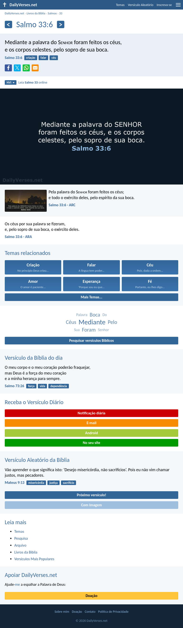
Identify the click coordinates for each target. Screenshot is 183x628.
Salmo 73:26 (14, 386)
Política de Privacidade (113, 612)
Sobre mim (62, 612)
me (17, 584)
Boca (95, 314)
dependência (58, 386)
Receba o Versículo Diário (34, 402)
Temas (120, 5)
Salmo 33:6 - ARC (62, 205)
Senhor (103, 329)
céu (53, 57)
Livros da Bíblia (35, 13)
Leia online (32, 82)
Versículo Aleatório (140, 5)
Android (91, 433)
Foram (89, 330)
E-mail (91, 423)
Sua (77, 329)
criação (30, 57)
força (31, 386)
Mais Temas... (91, 297)
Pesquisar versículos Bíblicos (91, 340)
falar (43, 57)
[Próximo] (60, 24)
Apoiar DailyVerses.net (31, 574)
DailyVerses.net (14, 13)
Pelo (112, 322)
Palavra (81, 314)
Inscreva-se (164, 5)
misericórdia (36, 483)
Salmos (52, 13)
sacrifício (68, 483)
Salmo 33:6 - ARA (18, 236)
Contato (90, 612)
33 (60, 13)
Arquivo (20, 545)
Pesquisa (21, 538)
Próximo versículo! (91, 495)
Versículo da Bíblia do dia (34, 357)
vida (42, 386)
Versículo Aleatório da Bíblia (37, 459)
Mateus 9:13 (14, 482)
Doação (91, 595)
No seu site (91, 442)
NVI (11, 82)
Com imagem (91, 505)
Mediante (92, 322)
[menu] (178, 6)
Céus (71, 322)
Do (104, 314)
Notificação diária (92, 413)
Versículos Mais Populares (34, 559)
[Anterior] (8, 24)
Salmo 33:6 (13, 57)
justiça (53, 483)
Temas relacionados (27, 252)
